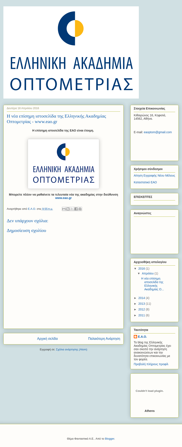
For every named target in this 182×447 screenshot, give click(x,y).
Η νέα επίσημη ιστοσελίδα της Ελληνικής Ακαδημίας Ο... (152, 284)
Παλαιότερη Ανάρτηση (104, 338)
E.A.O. (142, 336)
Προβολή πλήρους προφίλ (151, 364)
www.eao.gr (63, 198)
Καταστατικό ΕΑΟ (145, 182)
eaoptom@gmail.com (158, 132)
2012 (142, 309)
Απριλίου (148, 273)
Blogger (109, 438)
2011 (142, 315)
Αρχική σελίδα (47, 338)
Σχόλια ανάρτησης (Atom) (71, 349)
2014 (142, 298)
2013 (142, 303)
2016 (142, 268)
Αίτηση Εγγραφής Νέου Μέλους (154, 175)
